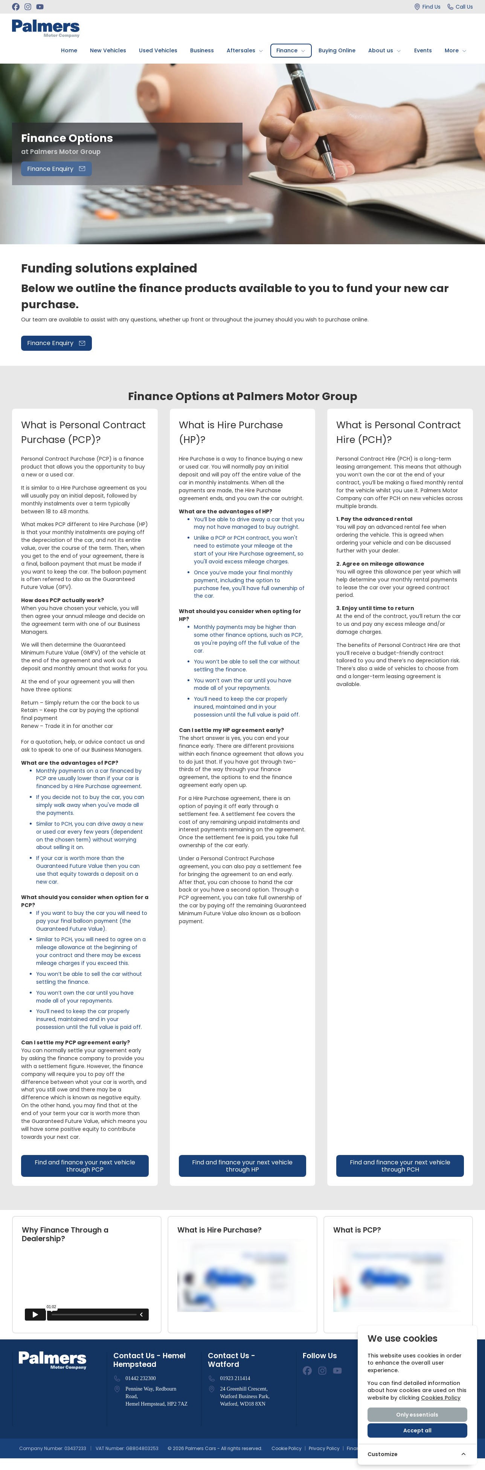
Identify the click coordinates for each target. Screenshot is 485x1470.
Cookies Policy (441, 1398)
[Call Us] (460, 7)
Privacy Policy (324, 1460)
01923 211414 (235, 1390)
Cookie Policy (286, 1460)
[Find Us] (427, 7)
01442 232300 (140, 1390)
